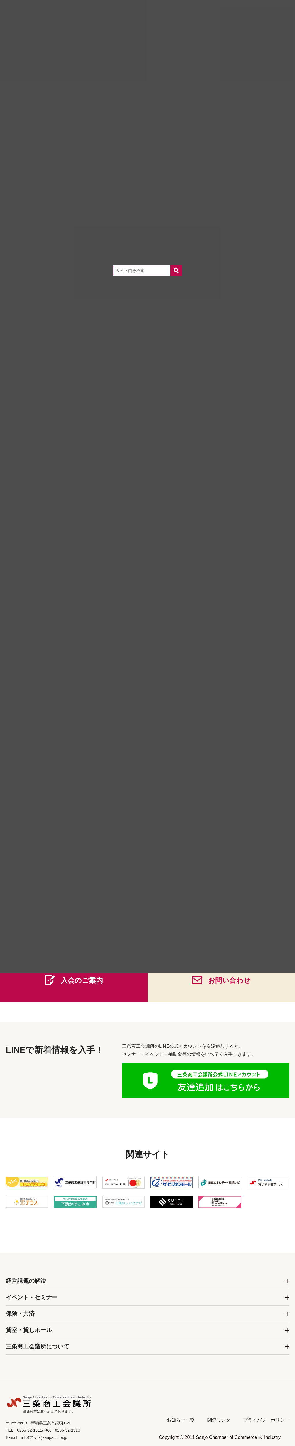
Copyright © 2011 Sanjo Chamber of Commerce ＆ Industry (220, 1437)
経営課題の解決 (26, 1281)
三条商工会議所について (37, 1346)
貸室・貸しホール (29, 1330)
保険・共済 (20, 1313)
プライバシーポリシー (266, 1420)
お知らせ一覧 (180, 1420)
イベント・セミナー (32, 1297)
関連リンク (218, 1420)
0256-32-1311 (157, 932)
